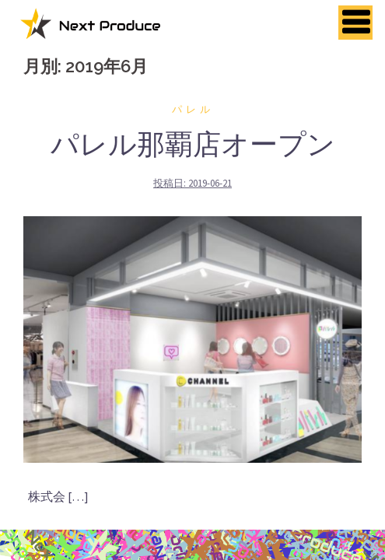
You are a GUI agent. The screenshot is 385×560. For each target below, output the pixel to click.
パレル (193, 109)
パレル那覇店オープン (193, 144)
